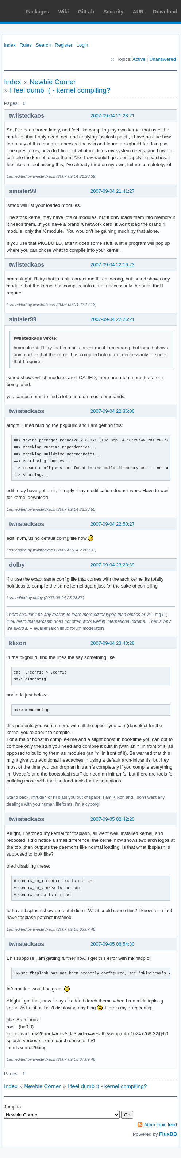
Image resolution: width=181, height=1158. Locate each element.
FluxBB (168, 1134)
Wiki (63, 12)
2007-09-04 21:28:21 (112, 115)
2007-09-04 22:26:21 (112, 319)
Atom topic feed (160, 1124)
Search (43, 45)
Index (10, 45)
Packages (37, 12)
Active (138, 59)
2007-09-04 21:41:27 (112, 191)
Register (63, 45)
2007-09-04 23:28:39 (112, 565)
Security (113, 12)
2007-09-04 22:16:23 (112, 264)
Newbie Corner (53, 82)
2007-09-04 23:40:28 (112, 643)
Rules (26, 45)
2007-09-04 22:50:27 (112, 524)
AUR (138, 12)
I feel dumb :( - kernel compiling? (60, 90)
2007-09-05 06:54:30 (112, 944)
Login (82, 45)
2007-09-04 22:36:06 (112, 411)
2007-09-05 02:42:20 (112, 819)
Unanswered (162, 59)
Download (165, 12)
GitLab (86, 12)
